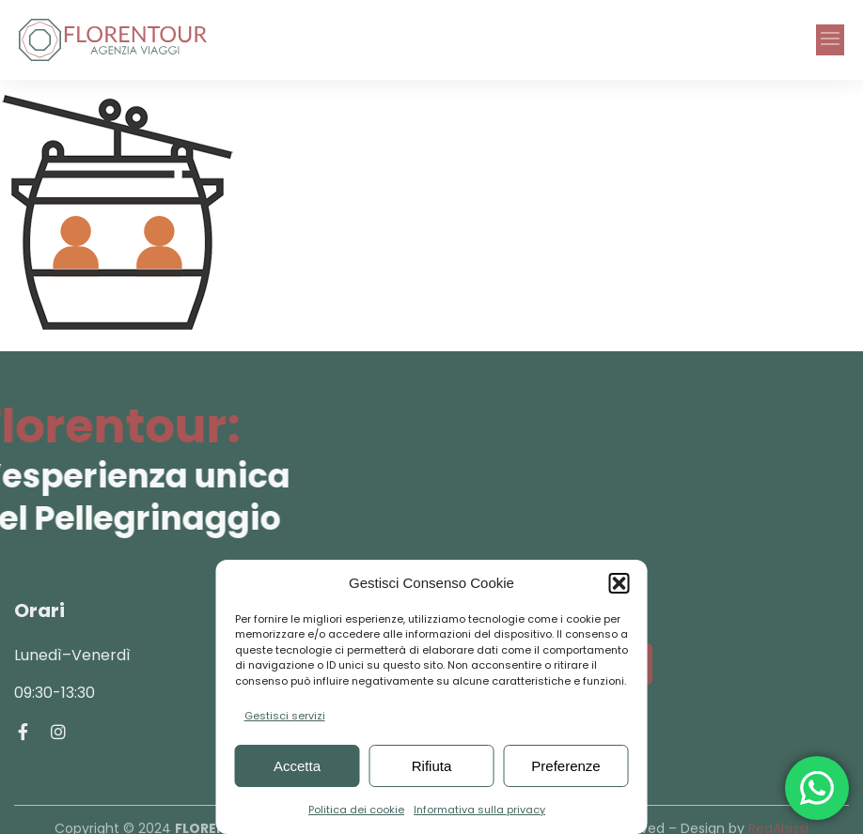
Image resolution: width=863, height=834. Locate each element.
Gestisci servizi (284, 715)
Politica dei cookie (356, 809)
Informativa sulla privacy (479, 809)
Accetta (297, 766)
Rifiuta (432, 766)
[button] (619, 583)
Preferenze (565, 766)
